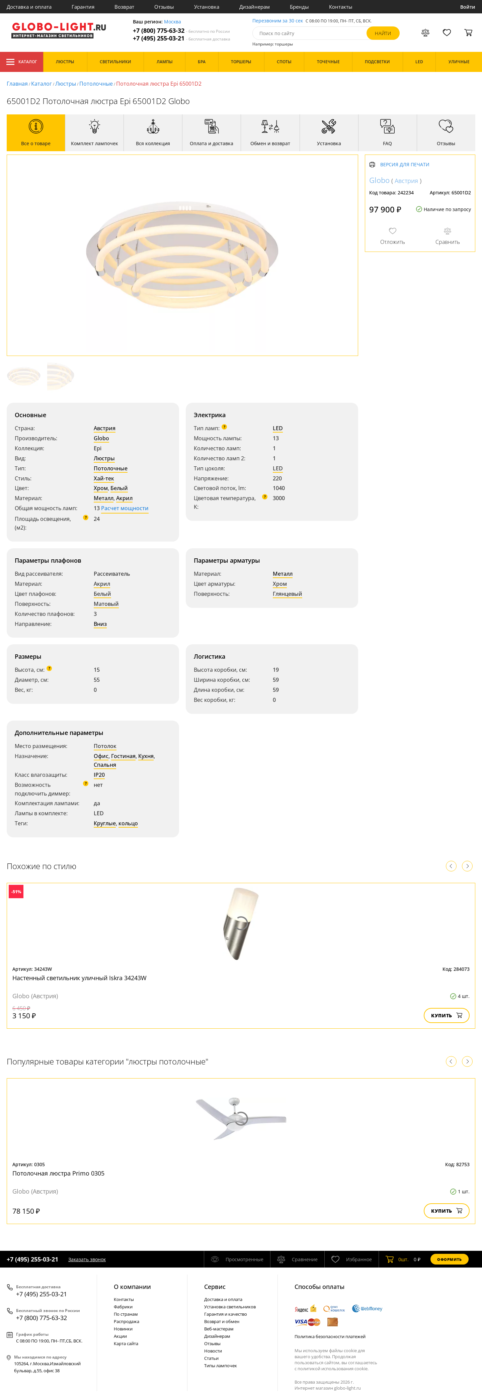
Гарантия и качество (225, 1314)
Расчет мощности (125, 508)
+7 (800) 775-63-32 (181, 30)
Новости (213, 1351)
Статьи (211, 1358)
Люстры (65, 83)
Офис (101, 756)
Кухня (146, 756)
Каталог (21, 62)
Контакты (340, 6)
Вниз (100, 624)
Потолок (105, 746)
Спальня (105, 764)
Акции (120, 1336)
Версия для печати (404, 165)
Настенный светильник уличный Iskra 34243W (79, 978)
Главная (17, 83)
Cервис (215, 1287)
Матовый (106, 604)
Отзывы (164, 6)
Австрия (104, 428)
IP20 (99, 774)
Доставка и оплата (29, 6)
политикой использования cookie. (333, 1369)
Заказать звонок (87, 1259)
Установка (206, 6)
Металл (103, 498)
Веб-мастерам (219, 1329)
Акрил (124, 498)
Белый (119, 488)
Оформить (449, 1259)
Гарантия (83, 6)
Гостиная (123, 756)
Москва (172, 22)
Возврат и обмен (221, 1321)
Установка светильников (230, 1307)
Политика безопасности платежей (330, 1336)
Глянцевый (287, 593)
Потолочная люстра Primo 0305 (58, 1173)
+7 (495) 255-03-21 (181, 38)
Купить (446, 1015)
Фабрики (123, 1307)
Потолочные (96, 83)
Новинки (123, 1329)
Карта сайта (126, 1343)
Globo (101, 438)
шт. (397, 1259)
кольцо (128, 823)
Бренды (299, 6)
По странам (126, 1314)
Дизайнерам (254, 6)
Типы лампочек (220, 1366)
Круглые (105, 823)
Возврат (124, 6)
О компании (132, 1287)
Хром (101, 488)
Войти (467, 7)
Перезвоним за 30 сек (277, 21)
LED (278, 428)
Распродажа (126, 1321)
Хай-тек (104, 478)
